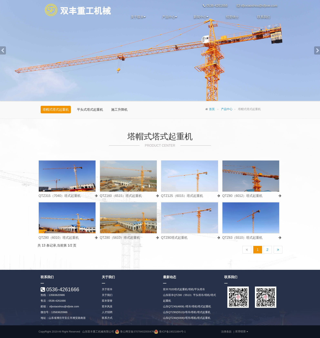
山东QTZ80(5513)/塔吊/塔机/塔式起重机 (186, 312)
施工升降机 (119, 109)
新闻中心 (200, 17)
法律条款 (226, 331)
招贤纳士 (232, 17)
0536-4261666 (62, 289)
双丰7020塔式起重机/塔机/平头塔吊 (184, 289)
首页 (212, 109)
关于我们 (107, 295)
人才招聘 (107, 312)
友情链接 (241, 331)
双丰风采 (107, 306)
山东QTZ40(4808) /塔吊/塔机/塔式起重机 (187, 306)
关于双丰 (138, 17)
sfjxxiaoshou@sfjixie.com (64, 306)
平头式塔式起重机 (90, 109)
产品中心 (169, 17)
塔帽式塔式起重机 (56, 109)
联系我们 (263, 17)
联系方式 (107, 317)
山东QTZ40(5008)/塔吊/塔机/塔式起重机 (186, 317)
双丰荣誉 (107, 300)
